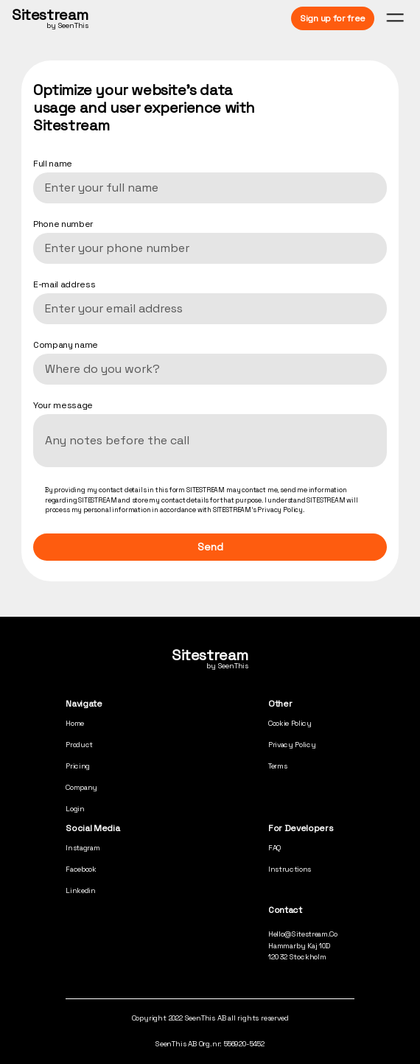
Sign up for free (332, 18)
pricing (78, 766)
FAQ (274, 848)
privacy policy (292, 744)
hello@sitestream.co (302, 934)
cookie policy (290, 723)
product (79, 744)
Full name (52, 163)
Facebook (81, 869)
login (75, 808)
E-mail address (64, 284)
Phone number (63, 224)
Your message (63, 405)
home (75, 723)
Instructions (289, 869)
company (81, 787)
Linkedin (80, 890)
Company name (65, 345)
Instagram (82, 848)
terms (277, 766)
